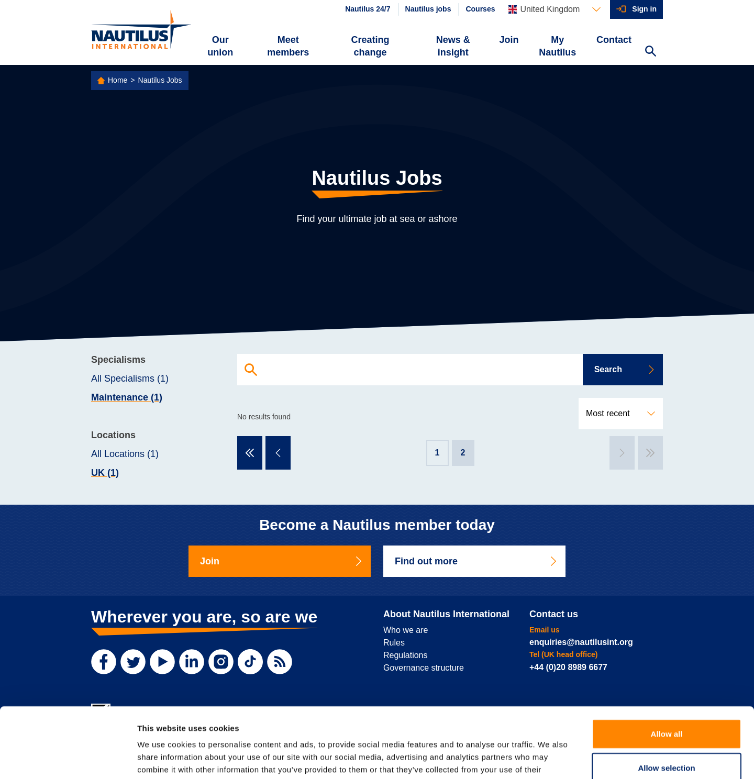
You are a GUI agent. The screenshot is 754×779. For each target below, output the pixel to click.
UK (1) (105, 473)
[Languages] (554, 9)
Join (509, 40)
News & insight (453, 46)
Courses (480, 9)
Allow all (667, 667)
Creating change (370, 46)
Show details (549, 758)
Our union (220, 46)
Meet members (288, 46)
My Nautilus (557, 46)
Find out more (476, 561)
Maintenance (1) (126, 397)
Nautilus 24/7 (367, 9)
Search (625, 369)
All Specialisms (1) (130, 378)
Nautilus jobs (428, 9)
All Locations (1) (125, 454)
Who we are (405, 630)
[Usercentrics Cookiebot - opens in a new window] (68, 758)
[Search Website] (650, 52)
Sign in (644, 9)
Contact (613, 40)
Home (117, 80)
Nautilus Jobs (160, 80)
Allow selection (666, 702)
